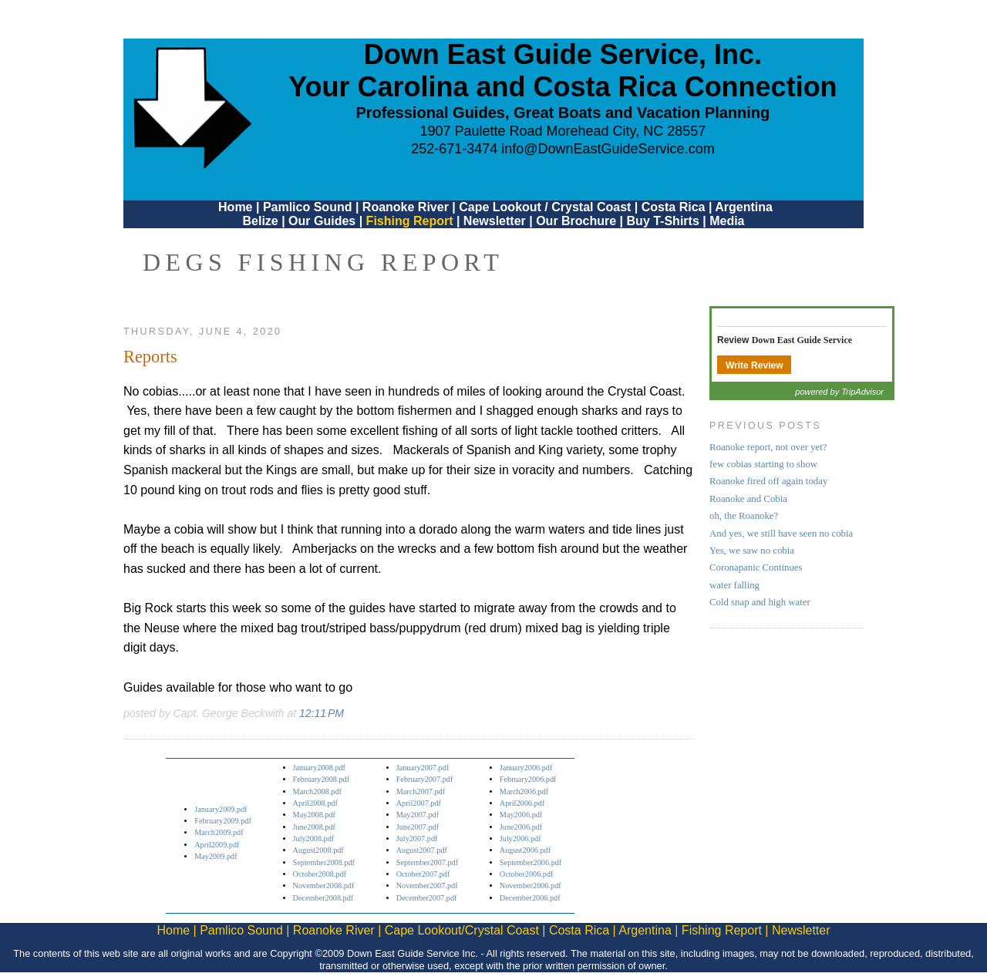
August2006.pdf (525, 850)
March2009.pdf (218, 832)
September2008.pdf (324, 862)
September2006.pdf (530, 862)
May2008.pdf (314, 814)
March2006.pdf (524, 791)
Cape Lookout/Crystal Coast (462, 930)
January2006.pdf (526, 767)
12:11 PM (321, 713)
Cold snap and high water (759, 602)
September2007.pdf (427, 862)
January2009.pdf (221, 809)
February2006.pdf (528, 779)
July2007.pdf (417, 838)
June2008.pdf (314, 827)
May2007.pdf (417, 814)
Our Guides (321, 220)
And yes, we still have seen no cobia (781, 533)
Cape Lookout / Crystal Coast (545, 207)
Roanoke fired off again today (768, 481)
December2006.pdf (530, 898)
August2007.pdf (421, 850)
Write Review (754, 365)
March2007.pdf (420, 791)
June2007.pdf (417, 827)
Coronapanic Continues (755, 567)
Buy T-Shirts (663, 220)
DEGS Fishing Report (323, 262)
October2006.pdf (527, 874)
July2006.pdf (520, 838)
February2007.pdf (424, 779)
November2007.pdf (427, 885)
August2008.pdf (318, 850)
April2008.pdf (315, 803)
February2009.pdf (222, 821)
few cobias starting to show (763, 464)
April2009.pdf (216, 844)
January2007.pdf (423, 767)
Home (235, 207)
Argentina (744, 207)
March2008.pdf (317, 791)
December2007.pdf (426, 898)
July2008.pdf (314, 838)
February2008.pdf (321, 779)
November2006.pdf (530, 885)
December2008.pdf (323, 898)
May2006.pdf (521, 814)
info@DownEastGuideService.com (607, 149)
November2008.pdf (324, 885)
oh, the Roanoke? (743, 515)
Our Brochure (576, 220)
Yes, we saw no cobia (751, 550)
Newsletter (494, 220)
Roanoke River (405, 207)
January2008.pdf (319, 767)
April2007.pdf (418, 803)
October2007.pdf (423, 874)
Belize (260, 220)
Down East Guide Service (802, 340)
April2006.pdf (522, 803)
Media (726, 220)
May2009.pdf (215, 856)
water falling (734, 585)
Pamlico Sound (307, 207)
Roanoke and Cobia (748, 498)
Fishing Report (411, 220)
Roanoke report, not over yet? (768, 447)
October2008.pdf (320, 874)
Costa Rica (674, 207)
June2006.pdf (521, 827)
